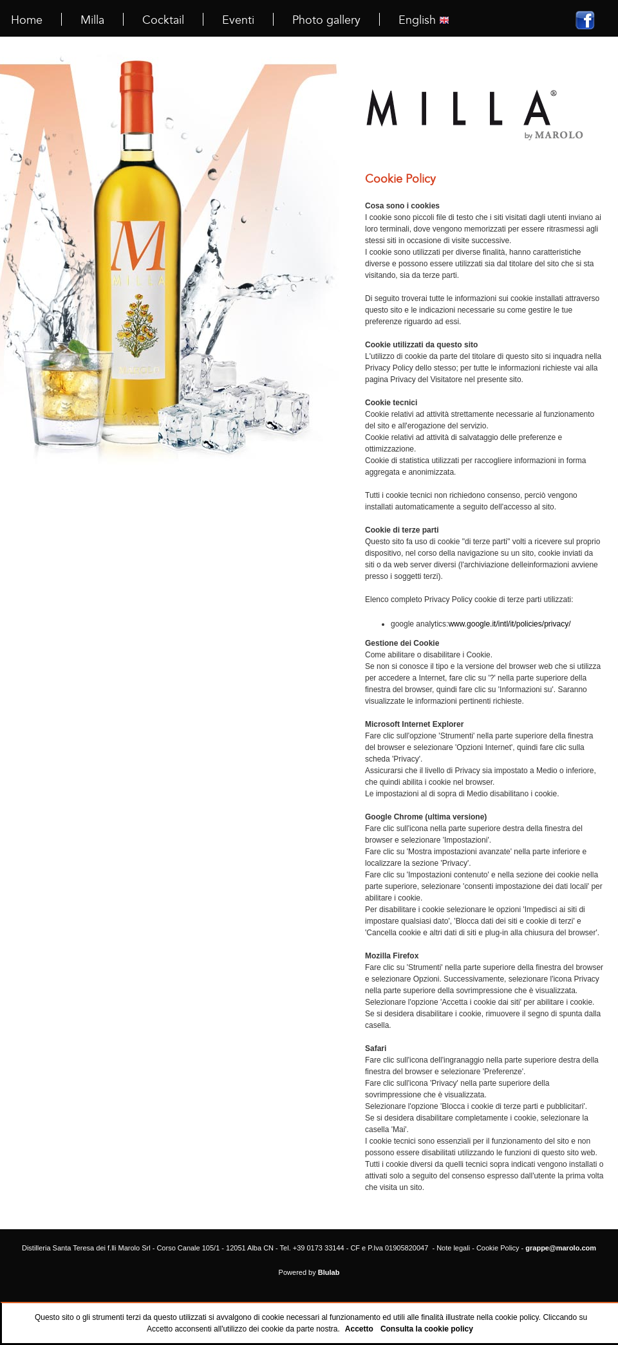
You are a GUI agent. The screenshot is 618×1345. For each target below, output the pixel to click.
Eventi (238, 20)
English (423, 20)
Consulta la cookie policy (426, 1328)
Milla (92, 20)
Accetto (359, 1328)
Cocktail (163, 20)
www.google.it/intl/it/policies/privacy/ (509, 623)
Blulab (329, 1272)
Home (26, 20)
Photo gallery (326, 20)
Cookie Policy (498, 1248)
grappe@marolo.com (560, 1248)
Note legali (453, 1248)
